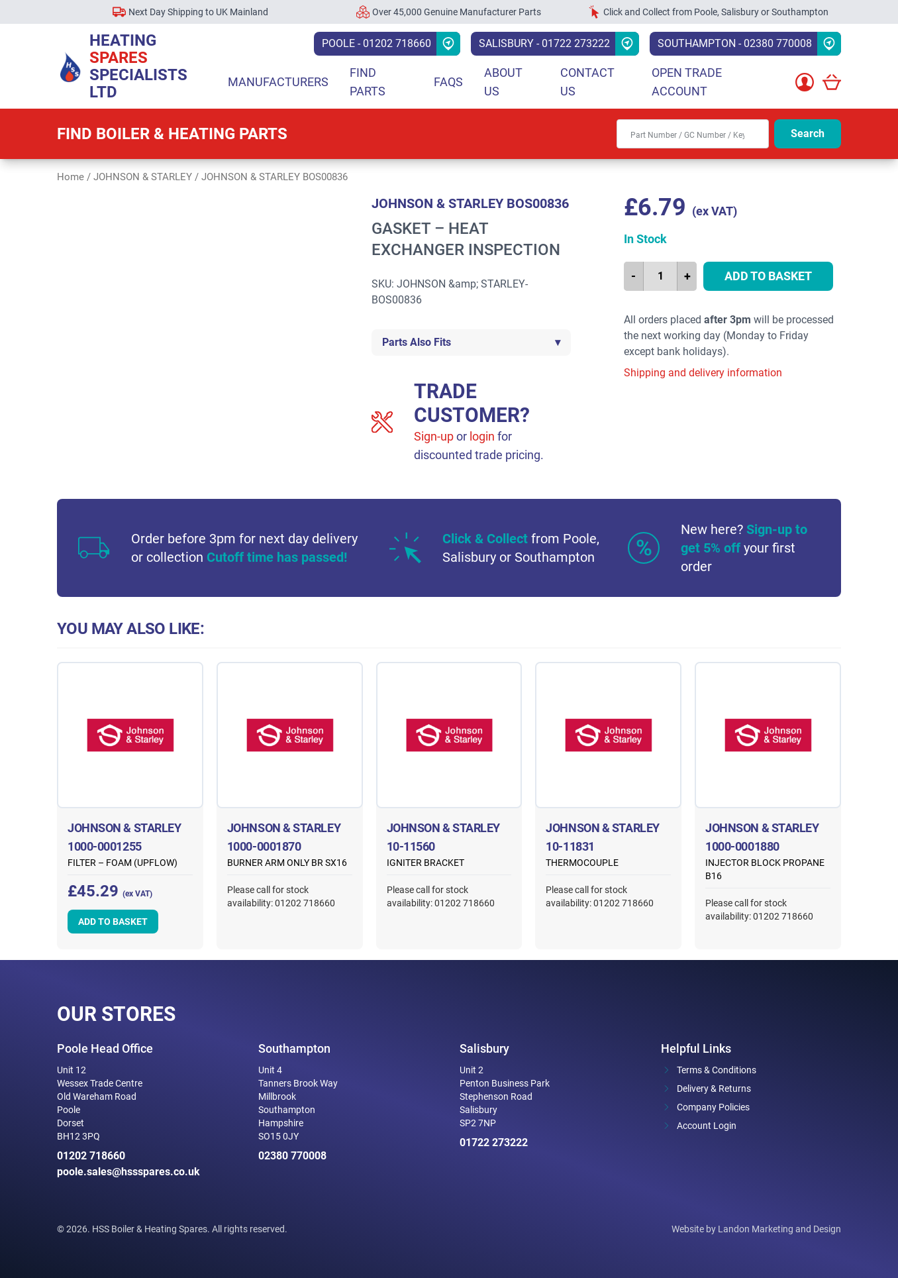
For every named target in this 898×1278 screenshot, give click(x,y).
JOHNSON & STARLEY (142, 177)
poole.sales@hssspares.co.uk (128, 1171)
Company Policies (713, 1107)
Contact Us (587, 82)
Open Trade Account (687, 82)
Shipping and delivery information (703, 372)
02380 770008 (292, 1155)
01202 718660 (91, 1155)
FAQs (448, 82)
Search (807, 133)
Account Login (706, 1125)
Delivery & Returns (714, 1088)
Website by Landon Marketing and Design (756, 1229)
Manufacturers (278, 82)
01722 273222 (494, 1142)
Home (70, 177)
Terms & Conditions (716, 1070)
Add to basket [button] (113, 921)
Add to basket (768, 276)
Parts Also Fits (471, 342)
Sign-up (434, 436)
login (482, 436)
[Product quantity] (660, 276)
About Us (503, 82)
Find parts (367, 82)
